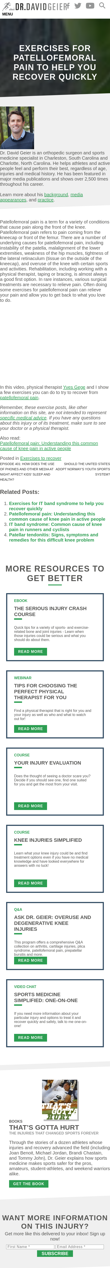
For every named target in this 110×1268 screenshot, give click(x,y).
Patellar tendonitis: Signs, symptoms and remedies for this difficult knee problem (53, 537)
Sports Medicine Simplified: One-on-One (46, 997)
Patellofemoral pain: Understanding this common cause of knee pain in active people (49, 446)
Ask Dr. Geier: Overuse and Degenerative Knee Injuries (52, 923)
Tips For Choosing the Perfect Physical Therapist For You (45, 691)
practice (46, 199)
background (56, 194)
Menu (7, 14)
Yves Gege (74, 387)
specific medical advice (23, 417)
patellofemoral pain (19, 397)
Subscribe (55, 1253)
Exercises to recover (40, 458)
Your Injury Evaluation (47, 763)
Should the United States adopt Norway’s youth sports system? (83, 469)
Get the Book (28, 1184)
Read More (30, 652)
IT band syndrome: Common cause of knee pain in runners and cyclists (55, 527)
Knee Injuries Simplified (48, 840)
